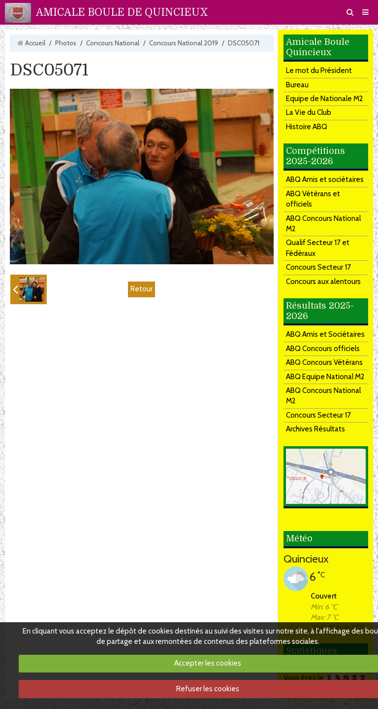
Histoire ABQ (306, 126)
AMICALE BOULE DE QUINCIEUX (122, 12)
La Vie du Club (308, 112)
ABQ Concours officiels (323, 348)
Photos (65, 43)
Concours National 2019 (183, 43)
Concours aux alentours (323, 281)
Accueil (35, 43)
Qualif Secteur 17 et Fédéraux (317, 247)
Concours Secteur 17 (318, 267)
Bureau (297, 84)
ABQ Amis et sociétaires (325, 179)
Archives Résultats (315, 429)
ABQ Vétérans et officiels (313, 199)
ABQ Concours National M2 (323, 223)
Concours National (112, 43)
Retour (141, 288)
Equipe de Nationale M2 (324, 98)
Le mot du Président (319, 70)
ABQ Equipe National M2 (325, 376)
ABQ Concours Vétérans (324, 362)
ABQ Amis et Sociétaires (325, 334)
